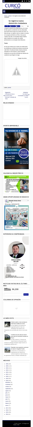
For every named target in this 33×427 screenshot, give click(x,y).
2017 (7, 408)
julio (6, 392)
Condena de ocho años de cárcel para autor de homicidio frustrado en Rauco (19, 336)
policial (9, 87)
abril (6, 399)
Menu (4, 1)
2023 (7, 370)
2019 (7, 378)
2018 (7, 380)
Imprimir (13, 26)
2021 (7, 374)
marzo (7, 401)
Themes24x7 (16, 426)
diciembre (7, 382)
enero (6, 405)
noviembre (8, 384)
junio (6, 395)
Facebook (24, 1)
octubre (7, 386)
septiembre (8, 388)
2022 (7, 372)
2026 (7, 364)
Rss (29, 1)
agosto (7, 390)
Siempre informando (9, 423)
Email (18, 26)
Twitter (22, 1)
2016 (7, 410)
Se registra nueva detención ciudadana (18, 22)
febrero (7, 403)
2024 (7, 368)
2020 (7, 376)
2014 (7, 414)
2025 (7, 366)
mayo (6, 397)
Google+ (27, 1)
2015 (7, 412)
